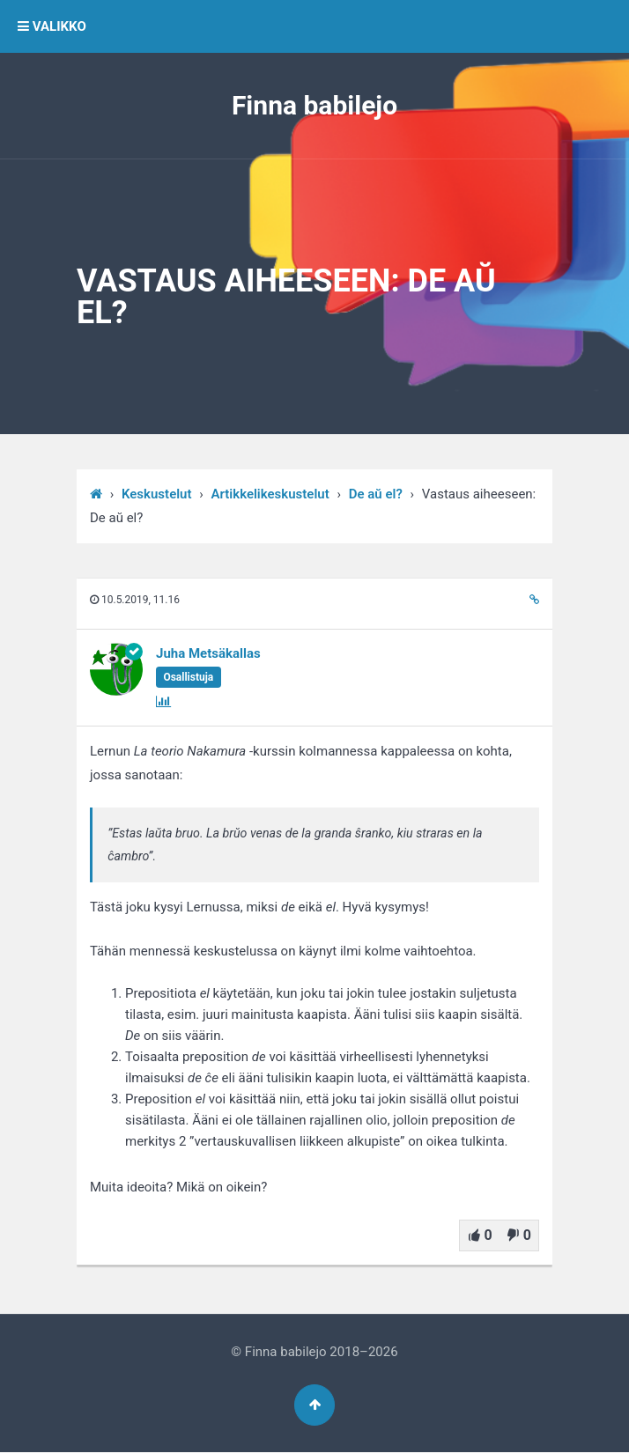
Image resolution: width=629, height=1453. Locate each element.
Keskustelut (157, 494)
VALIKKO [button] (52, 26)
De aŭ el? (376, 494)
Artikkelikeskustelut (270, 494)
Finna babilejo (314, 105)
